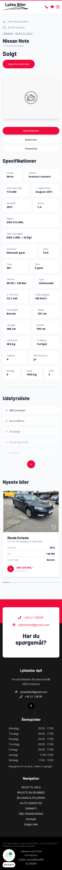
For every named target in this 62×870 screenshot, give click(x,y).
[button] (46, 111)
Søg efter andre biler (18, 64)
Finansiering (31, 148)
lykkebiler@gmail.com (31, 625)
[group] (31, 97)
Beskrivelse (31, 139)
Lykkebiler (8, 33)
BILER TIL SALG (23, 33)
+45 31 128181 (31, 617)
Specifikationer (31, 130)
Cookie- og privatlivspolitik (31, 859)
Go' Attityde (31, 863)
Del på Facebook (14, 27)
